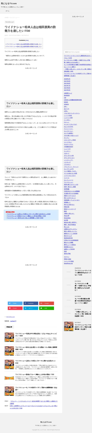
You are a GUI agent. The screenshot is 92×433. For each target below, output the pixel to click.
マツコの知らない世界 (70, 173)
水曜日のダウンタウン (70, 229)
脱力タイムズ (68, 236)
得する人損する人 (69, 204)
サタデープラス (68, 144)
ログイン (66, 256)
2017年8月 (67, 83)
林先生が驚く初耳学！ (70, 222)
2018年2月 (67, 79)
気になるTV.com (9, 3)
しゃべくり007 (68, 117)
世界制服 (66, 189)
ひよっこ (66, 122)
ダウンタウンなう (69, 158)
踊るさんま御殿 (68, 242)
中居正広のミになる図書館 (72, 191)
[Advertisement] (31, 86)
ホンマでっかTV (69, 169)
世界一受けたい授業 (70, 186)
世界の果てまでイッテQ (71, 184)
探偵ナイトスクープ (70, 209)
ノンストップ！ (68, 160)
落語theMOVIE (68, 238)
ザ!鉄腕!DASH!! (68, 146)
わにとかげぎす (68, 126)
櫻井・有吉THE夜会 (70, 224)
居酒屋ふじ (67, 202)
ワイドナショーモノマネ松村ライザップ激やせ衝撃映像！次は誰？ (83, 327)
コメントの (69, 261)
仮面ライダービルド (70, 195)
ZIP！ (65, 106)
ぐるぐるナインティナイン (72, 113)
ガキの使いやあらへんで (71, 135)
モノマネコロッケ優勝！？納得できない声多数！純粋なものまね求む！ (83, 287)
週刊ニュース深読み (70, 244)
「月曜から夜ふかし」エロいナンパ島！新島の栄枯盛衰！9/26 (83, 314)
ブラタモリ (67, 164)
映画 (65, 211)
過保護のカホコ (68, 247)
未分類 (66, 220)
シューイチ (67, 149)
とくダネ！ (67, 120)
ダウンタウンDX (69, 155)
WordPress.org (68, 263)
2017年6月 (67, 88)
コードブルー (68, 142)
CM (65, 97)
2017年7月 (67, 85)
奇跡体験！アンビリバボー (72, 200)
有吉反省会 (67, 218)
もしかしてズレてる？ (70, 124)
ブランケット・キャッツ (71, 166)
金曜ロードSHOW (69, 249)
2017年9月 (67, 81)
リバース (66, 178)
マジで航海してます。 (70, 171)
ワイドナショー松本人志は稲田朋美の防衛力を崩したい (24, 44)
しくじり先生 (68, 115)
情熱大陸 (66, 207)
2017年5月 (67, 90)
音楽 (65, 251)
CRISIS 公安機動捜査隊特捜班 (73, 100)
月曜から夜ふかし (69, 213)
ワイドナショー (10, 316)
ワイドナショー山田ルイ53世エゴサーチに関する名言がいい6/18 (28, 214)
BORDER (67, 95)
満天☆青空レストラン (70, 231)
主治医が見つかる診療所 (71, 193)
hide (27, 40)
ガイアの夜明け (68, 133)
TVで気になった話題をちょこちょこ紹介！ (46, 425)
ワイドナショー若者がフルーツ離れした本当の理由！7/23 (26, 216)
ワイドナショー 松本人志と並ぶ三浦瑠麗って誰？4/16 (25, 218)
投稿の (67, 259)
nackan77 (13, 321)
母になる (66, 227)
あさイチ (66, 109)
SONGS (66, 104)
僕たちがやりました (70, 198)
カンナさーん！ (68, 131)
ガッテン (66, 137)
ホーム (7, 11)
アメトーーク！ (68, 129)
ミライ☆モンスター (70, 175)
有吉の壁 (66, 215)
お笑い (66, 111)
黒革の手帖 (67, 253)
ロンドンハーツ (68, 180)
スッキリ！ (67, 151)
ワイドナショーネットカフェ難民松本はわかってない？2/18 (83, 273)
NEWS (66, 102)
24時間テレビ (68, 93)
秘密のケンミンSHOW (70, 233)
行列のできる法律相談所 (71, 240)
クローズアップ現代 (70, 140)
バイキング (67, 162)
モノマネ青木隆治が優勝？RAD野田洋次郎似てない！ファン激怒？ (83, 301)
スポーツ (66, 153)
